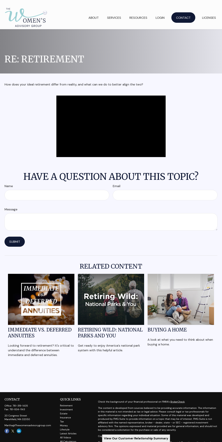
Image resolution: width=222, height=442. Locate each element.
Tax (62, 415)
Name (9, 180)
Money (64, 419)
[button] (114, 11)
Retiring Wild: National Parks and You (110, 327)
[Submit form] (15, 236)
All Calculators (68, 435)
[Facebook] (7, 425)
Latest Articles (68, 427)
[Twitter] (13, 425)
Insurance (65, 411)
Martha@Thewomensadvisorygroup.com (28, 419)
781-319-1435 (20, 400)
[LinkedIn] (19, 425)
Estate (63, 407)
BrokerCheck (177, 396)
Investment (66, 403)
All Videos (65, 431)
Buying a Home (167, 324)
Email (116, 180)
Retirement (66, 399)
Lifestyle (65, 423)
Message (11, 204)
